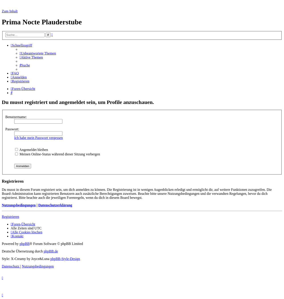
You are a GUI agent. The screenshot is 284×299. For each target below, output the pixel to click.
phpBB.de (51, 251)
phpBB (25, 244)
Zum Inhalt (10, 11)
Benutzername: (16, 117)
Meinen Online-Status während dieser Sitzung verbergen (57, 154)
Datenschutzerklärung (55, 205)
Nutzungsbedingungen (19, 205)
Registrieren (10, 217)
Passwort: (12, 129)
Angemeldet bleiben (31, 150)
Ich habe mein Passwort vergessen (38, 138)
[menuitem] (38, 53)
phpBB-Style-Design (65, 259)
